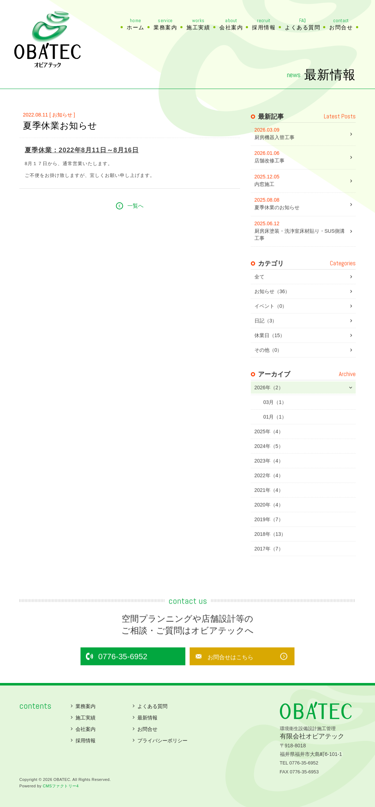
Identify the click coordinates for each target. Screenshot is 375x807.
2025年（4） (268, 445)
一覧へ (135, 215)
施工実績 (198, 24)
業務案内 (165, 24)
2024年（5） (268, 459)
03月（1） (275, 416)
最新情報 (147, 718)
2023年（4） (268, 474)
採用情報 (264, 24)
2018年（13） (270, 547)
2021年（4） (268, 503)
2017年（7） (268, 562)
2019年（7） (268, 533)
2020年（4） (268, 518)
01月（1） (275, 430)
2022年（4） (268, 489)
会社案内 (231, 24)
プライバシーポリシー (162, 740)
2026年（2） (268, 401)
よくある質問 (302, 24)
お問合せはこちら (221, 671)
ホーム (136, 24)
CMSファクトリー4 (60, 786)
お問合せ (341, 24)
